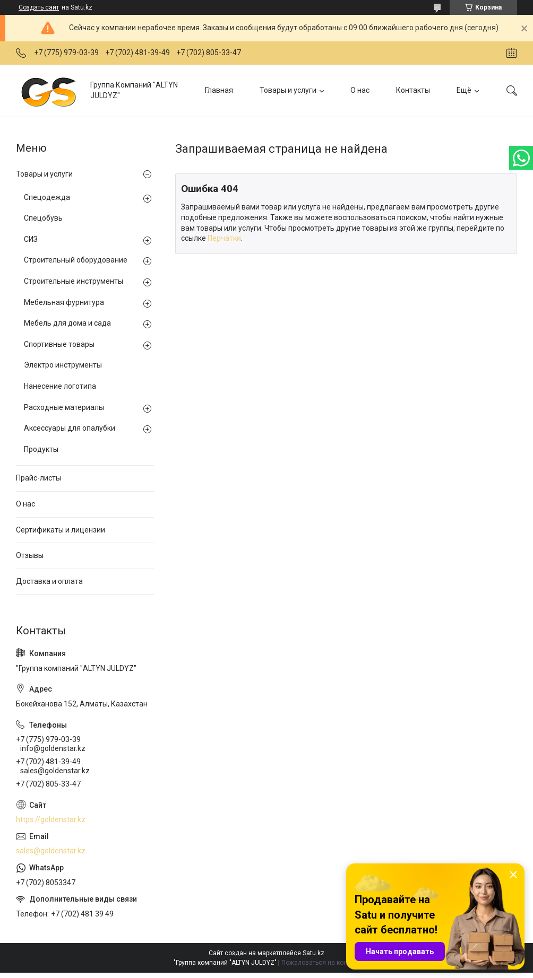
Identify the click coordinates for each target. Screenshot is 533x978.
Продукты (41, 449)
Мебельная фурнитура (64, 302)
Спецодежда (47, 197)
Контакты (413, 90)
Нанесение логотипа (60, 386)
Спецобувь (43, 218)
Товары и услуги (288, 90)
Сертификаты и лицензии (60, 530)
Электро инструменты (63, 365)
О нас (359, 90)
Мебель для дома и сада (67, 323)
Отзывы (30, 555)
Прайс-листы (38, 478)
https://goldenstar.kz (50, 819)
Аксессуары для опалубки (69, 428)
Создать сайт (39, 7)
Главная (219, 90)
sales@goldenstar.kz (50, 850)
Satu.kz (313, 953)
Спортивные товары (59, 344)
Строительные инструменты (73, 281)
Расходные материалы (64, 407)
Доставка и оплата (49, 581)
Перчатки (224, 238)
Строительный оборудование (75, 260)
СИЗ (31, 239)
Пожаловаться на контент (320, 962)
